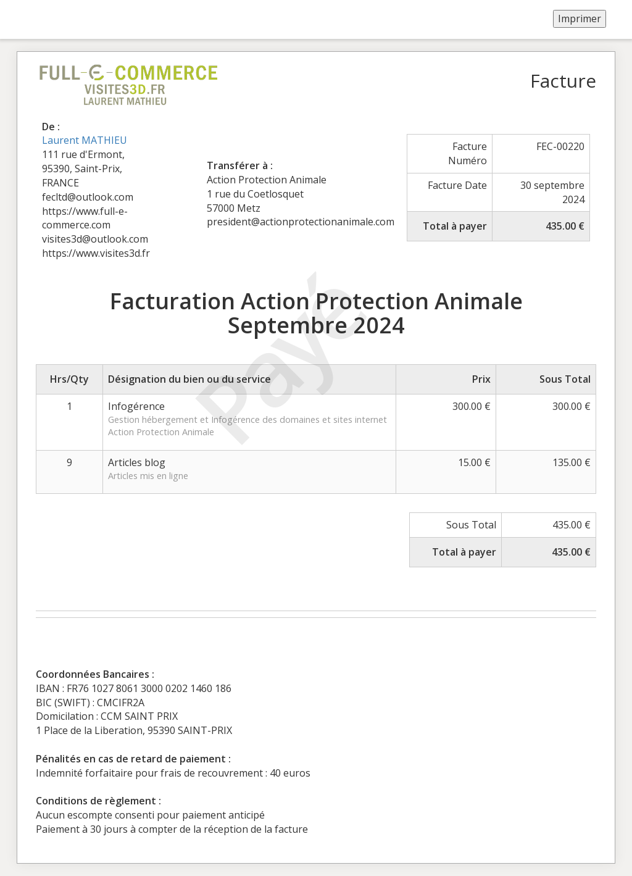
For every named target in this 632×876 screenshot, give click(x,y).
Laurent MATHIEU (84, 140)
